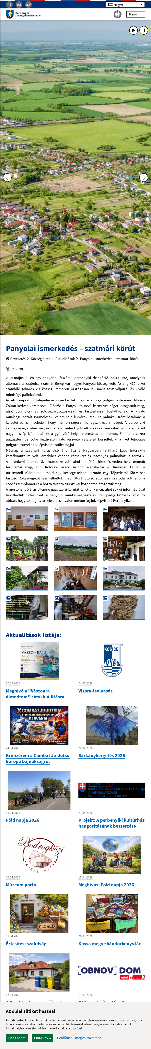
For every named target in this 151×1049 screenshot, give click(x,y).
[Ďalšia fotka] (143, 177)
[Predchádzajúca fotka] (7, 177)
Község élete (40, 358)
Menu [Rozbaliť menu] (136, 14)
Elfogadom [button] (17, 1038)
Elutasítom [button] (42, 1038)
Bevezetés (16, 358)
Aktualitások (65, 358)
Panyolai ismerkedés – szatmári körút (109, 358)
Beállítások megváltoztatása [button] (79, 1038)
